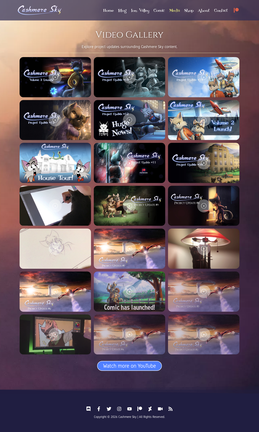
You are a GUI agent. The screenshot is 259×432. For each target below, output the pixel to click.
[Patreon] (236, 10)
